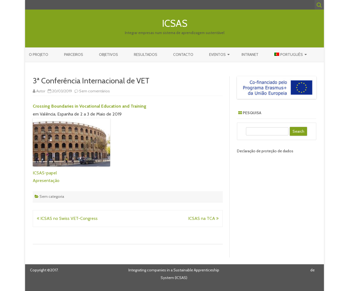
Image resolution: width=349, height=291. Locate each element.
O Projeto (38, 54)
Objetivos (108, 54)
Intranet (250, 54)
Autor (40, 91)
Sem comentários (94, 91)
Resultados (145, 54)
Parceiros (73, 54)
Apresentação (46, 180)
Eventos (217, 54)
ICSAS (174, 23)
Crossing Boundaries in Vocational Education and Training (89, 106)
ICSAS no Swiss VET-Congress (67, 218)
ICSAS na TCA (203, 218)
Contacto (183, 54)
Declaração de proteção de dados (265, 150)
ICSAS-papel (45, 172)
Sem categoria (52, 196)
